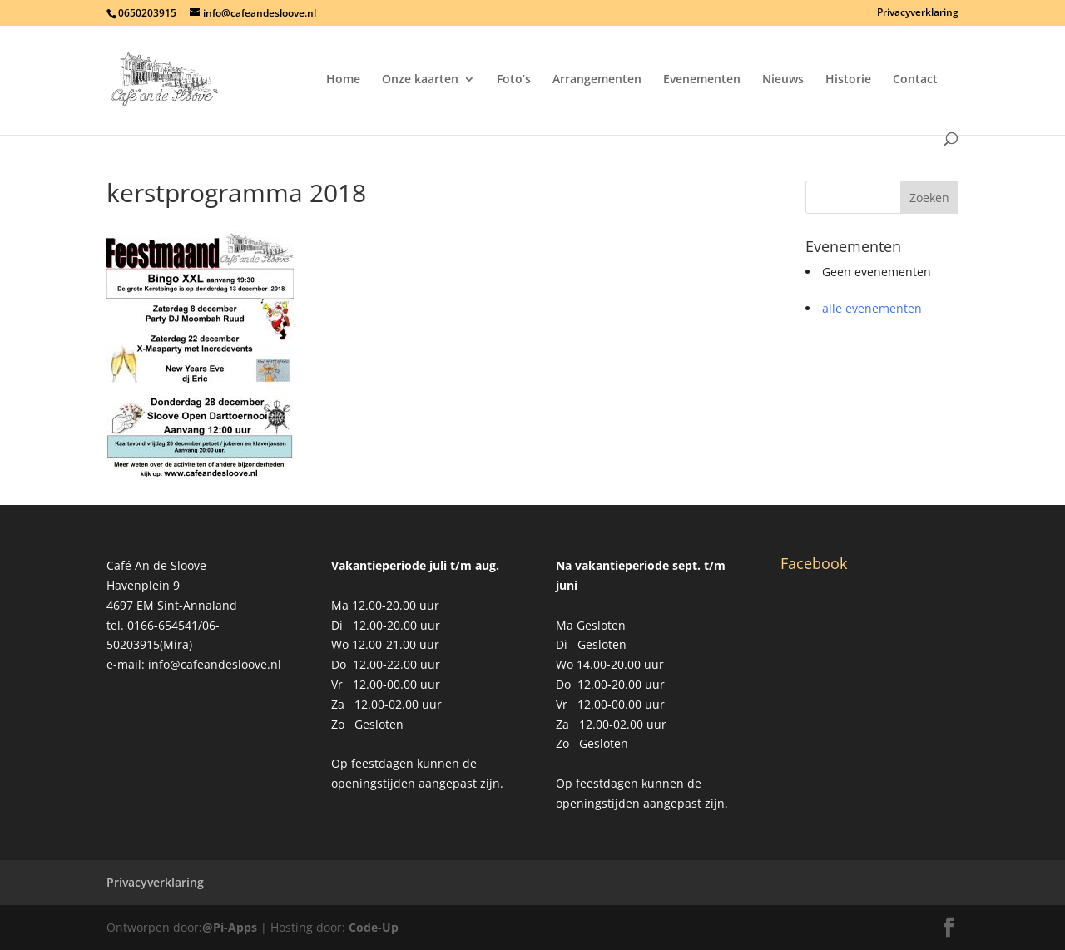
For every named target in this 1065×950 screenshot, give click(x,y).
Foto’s (514, 80)
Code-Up (374, 927)
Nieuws (783, 80)
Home (343, 80)
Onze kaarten (420, 80)
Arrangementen (596, 80)
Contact (915, 80)
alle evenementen (872, 308)
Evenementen (702, 80)
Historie (848, 80)
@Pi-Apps (229, 927)
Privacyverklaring (917, 13)
